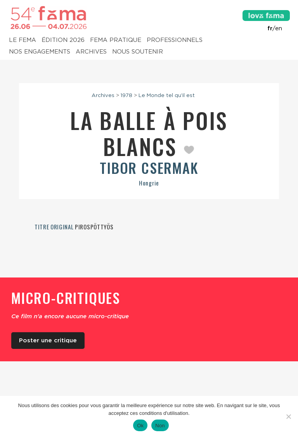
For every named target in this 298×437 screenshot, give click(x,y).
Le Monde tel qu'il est (167, 95)
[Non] (288, 416)
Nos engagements (39, 52)
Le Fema (22, 40)
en (278, 28)
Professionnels (175, 40)
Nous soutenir (137, 52)
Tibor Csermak (149, 167)
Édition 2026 (63, 40)
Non (160, 425)
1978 (126, 95)
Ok (140, 425)
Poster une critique (48, 340)
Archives (91, 52)
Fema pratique (115, 40)
